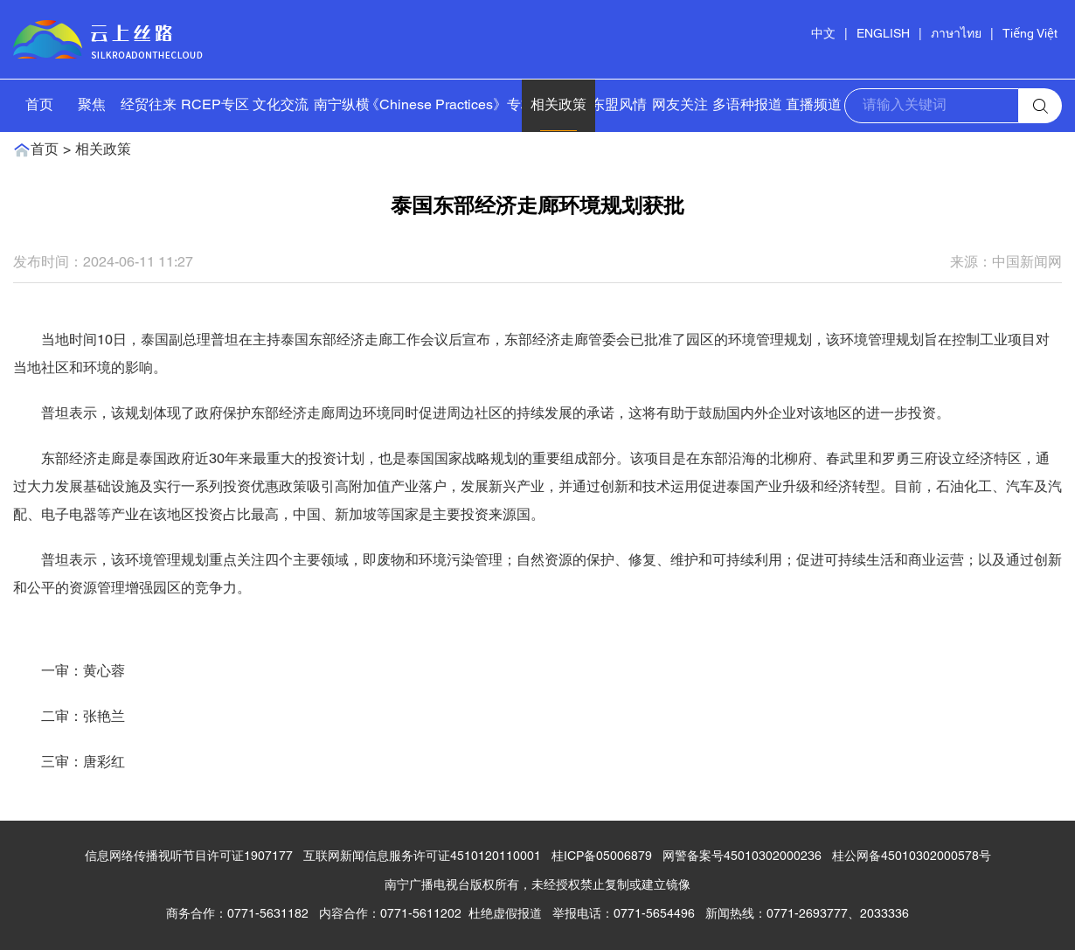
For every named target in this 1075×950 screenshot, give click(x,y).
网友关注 (680, 106)
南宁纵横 (342, 106)
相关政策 (558, 106)
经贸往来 (149, 106)
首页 (39, 106)
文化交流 (281, 106)
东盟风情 (619, 106)
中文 (823, 34)
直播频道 (814, 106)
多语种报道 (747, 106)
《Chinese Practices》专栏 (450, 106)
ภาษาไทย (956, 34)
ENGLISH (883, 34)
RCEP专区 (215, 106)
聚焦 (92, 106)
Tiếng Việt (1030, 34)
